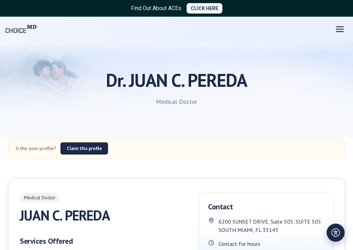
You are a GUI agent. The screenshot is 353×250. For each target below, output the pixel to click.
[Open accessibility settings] (336, 233)
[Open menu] (339, 29)
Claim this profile (84, 148)
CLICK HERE (204, 8)
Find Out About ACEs (156, 8)
